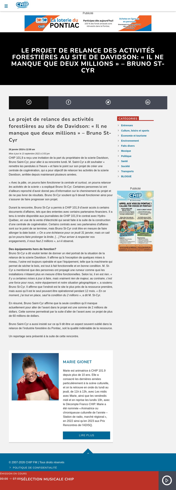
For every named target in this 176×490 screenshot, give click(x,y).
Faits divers (128, 145)
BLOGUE (126, 176)
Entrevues (127, 125)
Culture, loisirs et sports (135, 130)
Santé (124, 161)
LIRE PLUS (86, 435)
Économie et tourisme (134, 135)
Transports (127, 171)
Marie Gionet (77, 362)
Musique (126, 150)
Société (125, 166)
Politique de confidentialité (35, 467)
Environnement (130, 140)
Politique (126, 156)
